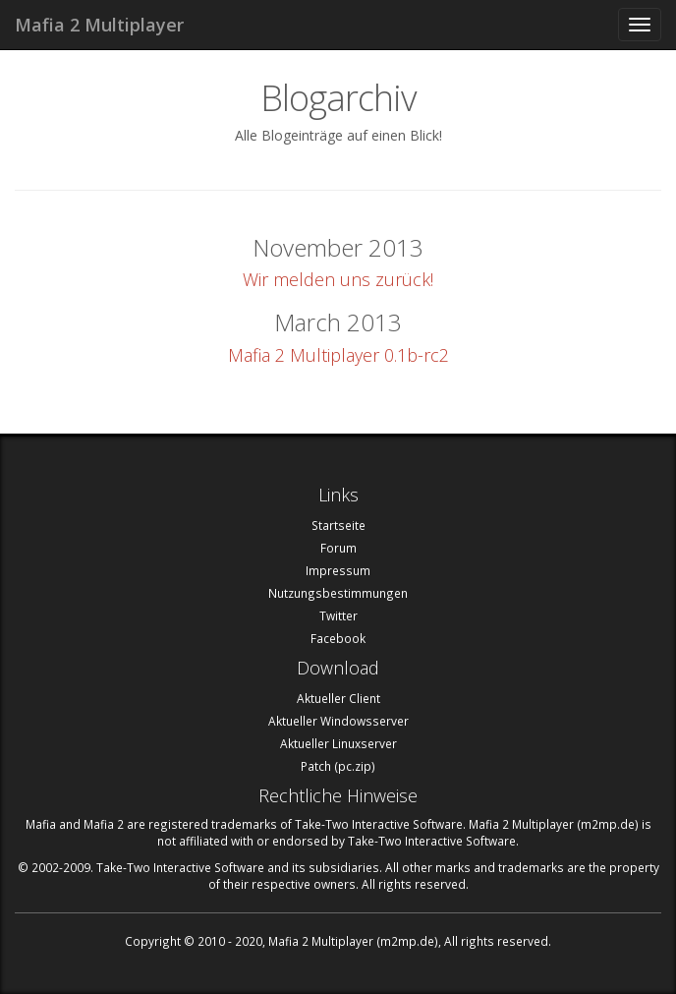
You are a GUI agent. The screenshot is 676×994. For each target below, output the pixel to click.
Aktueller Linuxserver (338, 743)
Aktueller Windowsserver (338, 721)
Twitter (338, 615)
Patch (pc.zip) (338, 766)
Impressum (338, 570)
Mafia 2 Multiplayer (99, 24)
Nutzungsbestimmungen (338, 593)
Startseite (338, 525)
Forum (338, 547)
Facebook (338, 638)
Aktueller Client (338, 698)
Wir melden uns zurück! (338, 279)
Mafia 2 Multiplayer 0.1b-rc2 (338, 355)
